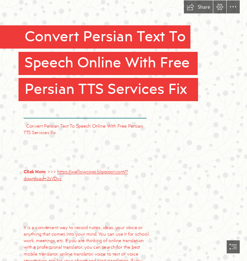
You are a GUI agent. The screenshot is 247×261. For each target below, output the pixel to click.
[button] (198, 6)
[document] (123, 130)
